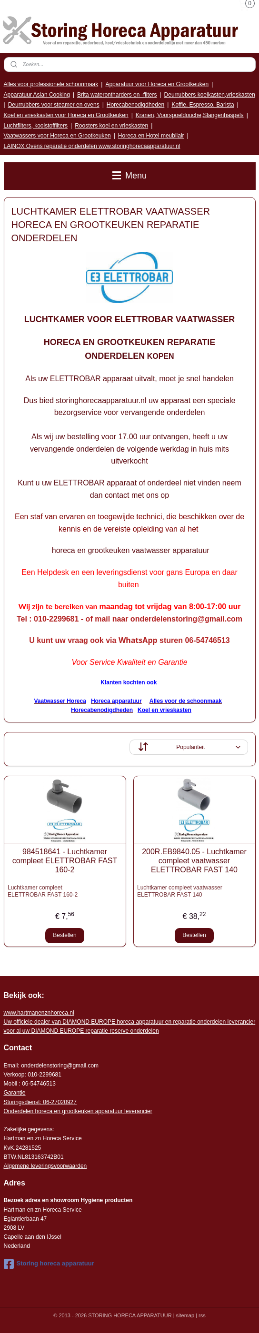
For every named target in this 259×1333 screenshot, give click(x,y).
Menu (129, 175)
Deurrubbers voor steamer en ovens (54, 104)
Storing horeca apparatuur (49, 1264)
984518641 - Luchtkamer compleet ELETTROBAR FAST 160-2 (65, 861)
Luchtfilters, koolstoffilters (36, 125)
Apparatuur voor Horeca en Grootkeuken (157, 84)
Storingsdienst (22, 1102)
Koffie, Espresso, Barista (202, 104)
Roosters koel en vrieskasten (111, 125)
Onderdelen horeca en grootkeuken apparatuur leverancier (78, 1111)
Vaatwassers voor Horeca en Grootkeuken (57, 135)
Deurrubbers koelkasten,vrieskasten (209, 94)
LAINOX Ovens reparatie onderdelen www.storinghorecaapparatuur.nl (92, 146)
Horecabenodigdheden (135, 104)
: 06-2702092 (57, 1102)
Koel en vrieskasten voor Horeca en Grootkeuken (66, 115)
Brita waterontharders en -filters (117, 94)
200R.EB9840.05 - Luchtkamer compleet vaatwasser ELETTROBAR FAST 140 (194, 861)
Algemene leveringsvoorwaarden (45, 1166)
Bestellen (64, 935)
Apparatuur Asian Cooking (37, 94)
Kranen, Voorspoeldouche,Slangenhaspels (190, 115)
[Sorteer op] (189, 748)
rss (202, 1315)
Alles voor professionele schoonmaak (51, 84)
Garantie (15, 1092)
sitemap (185, 1315)
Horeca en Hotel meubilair (151, 135)
